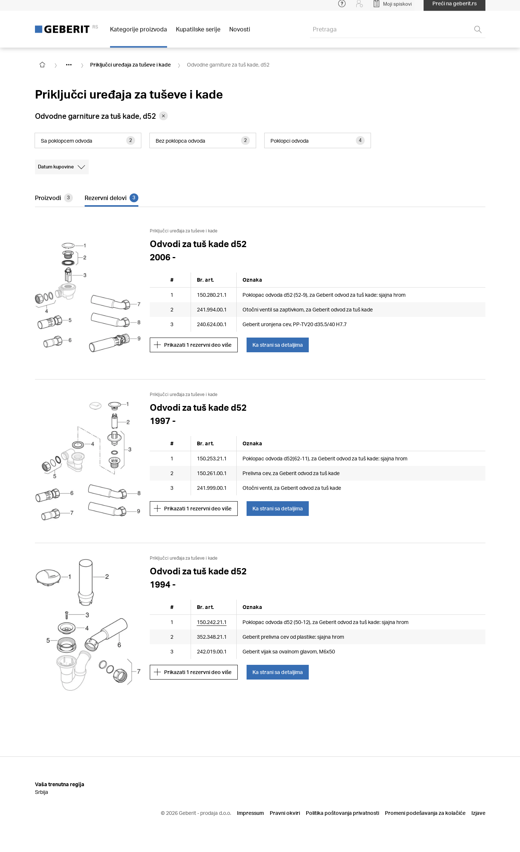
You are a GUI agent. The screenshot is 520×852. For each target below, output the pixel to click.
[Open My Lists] (392, 7)
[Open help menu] (342, 7)
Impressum (250, 813)
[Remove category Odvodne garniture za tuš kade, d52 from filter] (163, 115)
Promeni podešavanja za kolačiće (425, 813)
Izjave (478, 813)
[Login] (359, 7)
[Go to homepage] (42, 64)
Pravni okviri (285, 813)
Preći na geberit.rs (454, 7)
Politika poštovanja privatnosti (342, 813)
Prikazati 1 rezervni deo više (192, 345)
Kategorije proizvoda (138, 33)
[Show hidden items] (68, 64)
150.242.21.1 (212, 622)
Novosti (239, 33)
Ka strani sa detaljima (277, 345)
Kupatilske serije (198, 33)
